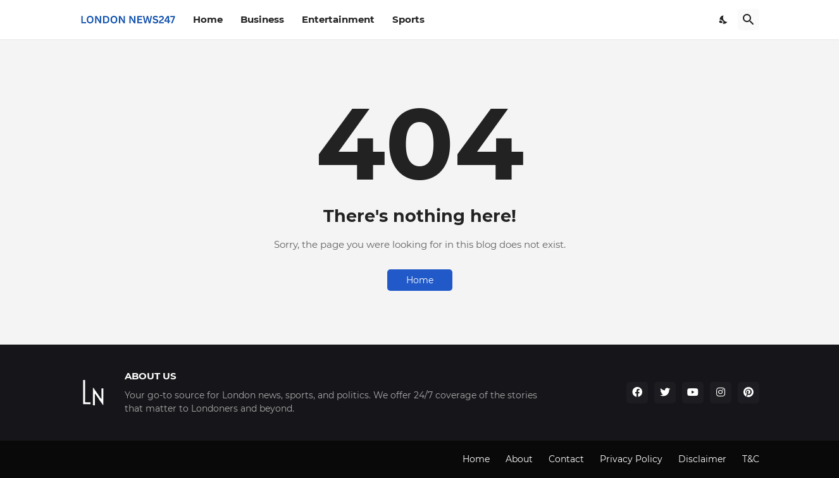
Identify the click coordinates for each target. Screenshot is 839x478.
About (519, 459)
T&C (750, 459)
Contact (566, 459)
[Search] (748, 19)
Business (262, 19)
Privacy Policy (631, 459)
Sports (408, 19)
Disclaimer (702, 459)
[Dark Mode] (724, 19)
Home (208, 19)
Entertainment (338, 19)
